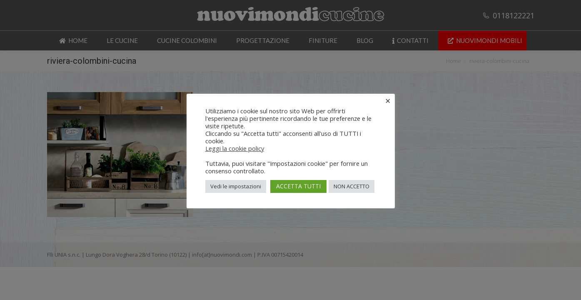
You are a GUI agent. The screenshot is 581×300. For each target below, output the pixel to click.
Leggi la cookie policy (234, 148)
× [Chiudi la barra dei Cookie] (388, 100)
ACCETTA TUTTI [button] (298, 186)
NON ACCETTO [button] (351, 186)
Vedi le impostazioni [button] (235, 186)
